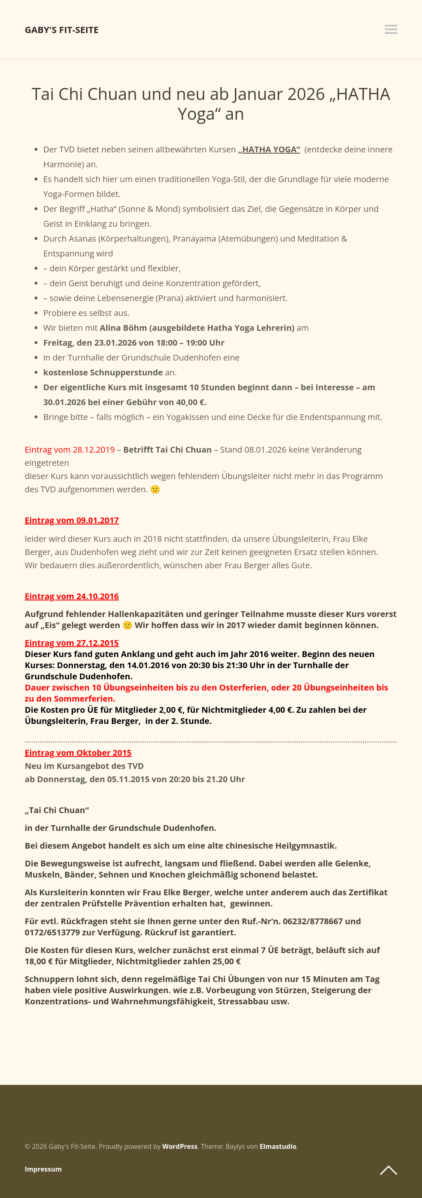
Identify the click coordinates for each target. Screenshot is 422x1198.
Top (388, 1170)
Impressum (43, 1169)
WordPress (179, 1146)
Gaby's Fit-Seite (61, 29)
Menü (391, 29)
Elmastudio (278, 1146)
